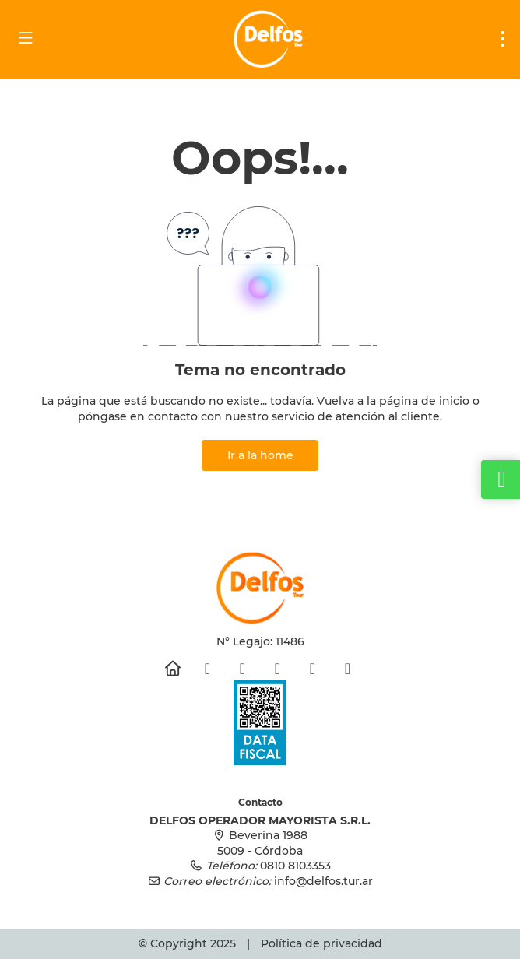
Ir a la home (260, 455)
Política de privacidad (321, 943)
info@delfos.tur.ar (323, 881)
